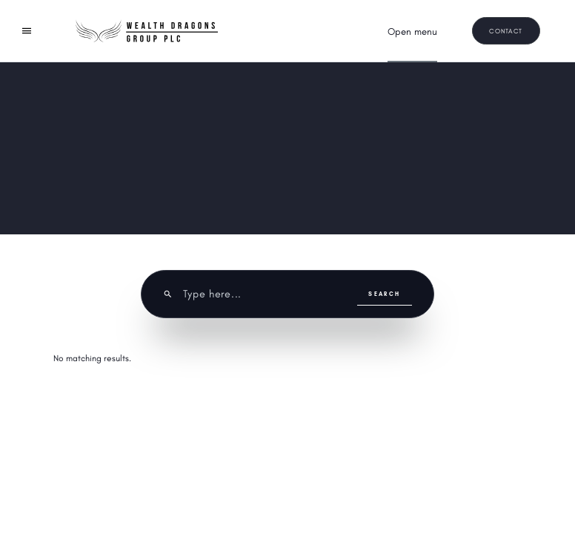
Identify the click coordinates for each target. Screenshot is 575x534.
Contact (505, 31)
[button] (412, 31)
